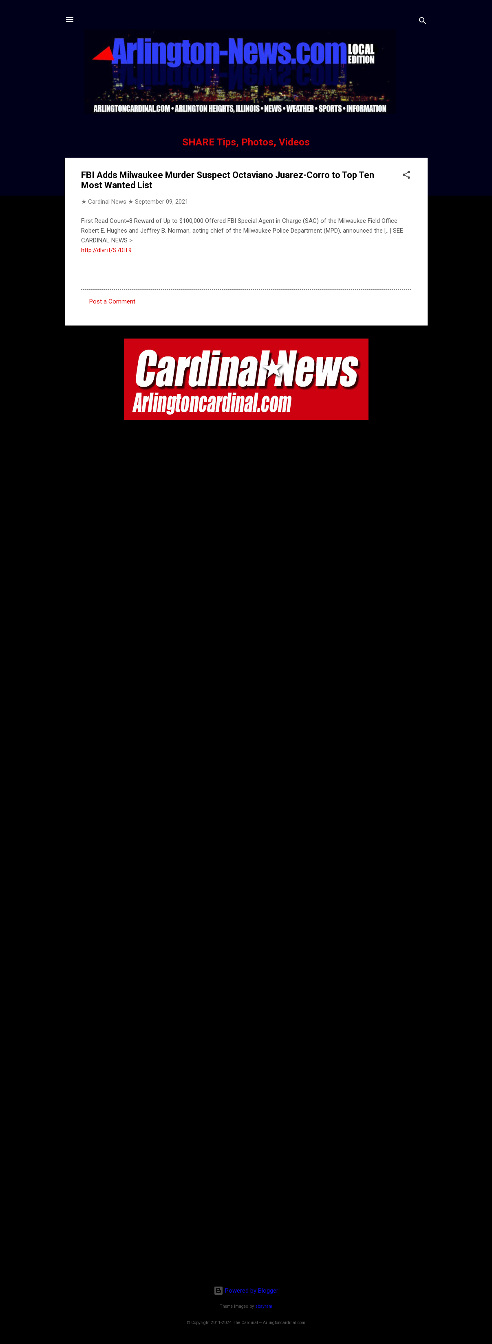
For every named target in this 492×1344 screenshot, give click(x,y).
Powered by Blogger (246, 1290)
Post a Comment (112, 301)
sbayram (263, 1306)
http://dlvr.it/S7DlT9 (106, 250)
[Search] (423, 22)
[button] (406, 176)
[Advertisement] (246, 1227)
